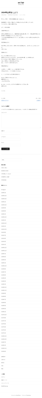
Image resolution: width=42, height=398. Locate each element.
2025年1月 (3, 201)
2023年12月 (3, 217)
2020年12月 (3, 247)
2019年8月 (3, 268)
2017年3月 (3, 326)
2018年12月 (3, 287)
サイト (2, 142)
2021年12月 (3, 229)
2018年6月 (3, 302)
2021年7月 (3, 235)
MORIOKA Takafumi (13, 14)
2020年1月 (3, 262)
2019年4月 (3, 278)
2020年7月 (3, 253)
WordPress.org (4, 386)
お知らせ (3, 359)
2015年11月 (3, 348)
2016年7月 (3, 342)
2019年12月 (3, 265)
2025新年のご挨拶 (5, 176)
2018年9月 (3, 293)
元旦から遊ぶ (4, 167)
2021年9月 (3, 232)
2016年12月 (3, 336)
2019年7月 (3, 272)
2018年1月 (3, 311)
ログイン (3, 377)
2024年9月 (3, 207)
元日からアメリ (5, 100)
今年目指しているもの (6, 173)
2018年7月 (3, 299)
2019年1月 (3, 284)
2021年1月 (3, 244)
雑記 (4, 90)
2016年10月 (3, 339)
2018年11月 (3, 290)
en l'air (21, 3)
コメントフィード (5, 383)
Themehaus (28, 395)
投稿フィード (4, 380)
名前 (2, 130)
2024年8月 (3, 210)
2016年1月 (3, 345)
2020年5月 (3, 256)
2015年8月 (3, 351)
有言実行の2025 (4, 170)
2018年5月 (3, 305)
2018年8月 (3, 296)
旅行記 (2, 362)
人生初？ (39, 100)
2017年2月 (3, 330)
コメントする (22, 14)
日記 (2, 365)
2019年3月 (3, 281)
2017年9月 (3, 317)
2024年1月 (3, 214)
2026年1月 (3, 192)
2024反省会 (3, 179)
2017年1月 (3, 333)
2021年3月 (3, 241)
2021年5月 (3, 238)
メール (3, 136)
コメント (3, 112)
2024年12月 (3, 204)
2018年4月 (3, 308)
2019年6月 (3, 275)
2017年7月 (3, 320)
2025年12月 (3, 195)
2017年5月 (3, 323)
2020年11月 (3, 250)
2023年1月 (3, 220)
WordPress (18, 395)
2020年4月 (3, 259)
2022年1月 (3, 226)
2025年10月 (3, 198)
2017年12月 (3, 314)
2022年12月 (3, 223)
